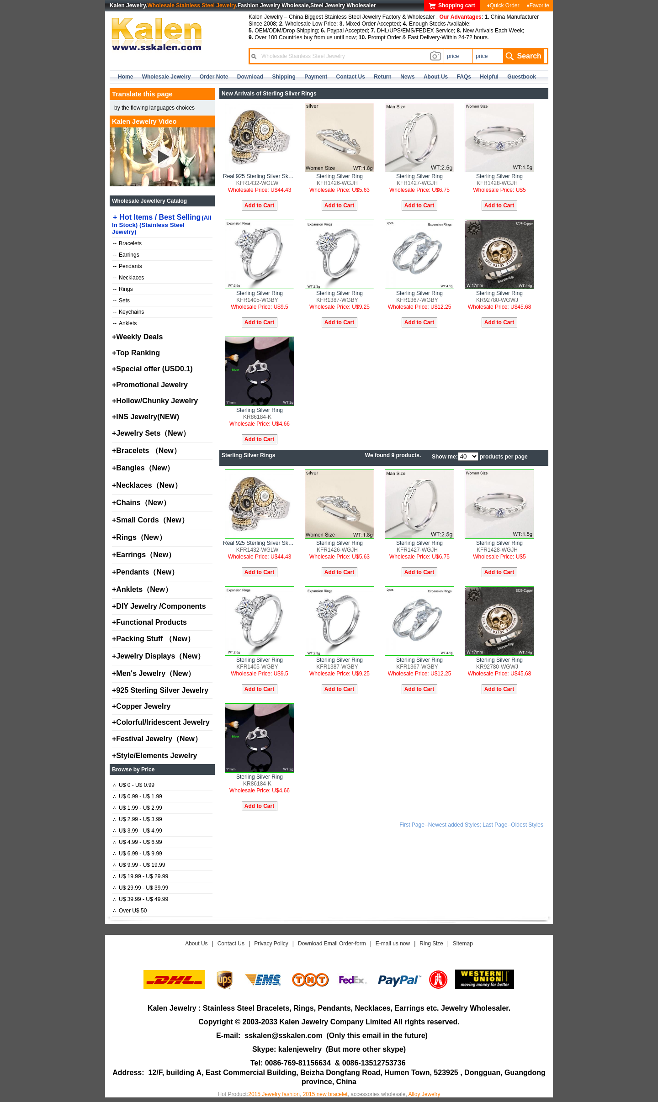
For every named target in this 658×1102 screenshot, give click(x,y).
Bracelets (127, 243)
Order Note (214, 77)
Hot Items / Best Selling (162, 224)
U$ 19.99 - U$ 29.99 (140, 876)
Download (250, 77)
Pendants (127, 266)
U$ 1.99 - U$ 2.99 (137, 808)
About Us (196, 943)
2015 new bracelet (325, 1094)
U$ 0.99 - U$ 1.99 (137, 796)
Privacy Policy (271, 943)
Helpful (489, 77)
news (407, 77)
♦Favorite (538, 5)
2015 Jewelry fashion (274, 1094)
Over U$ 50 (130, 910)
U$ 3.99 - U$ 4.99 (137, 831)
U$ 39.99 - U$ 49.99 (140, 899)
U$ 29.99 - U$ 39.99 (140, 888)
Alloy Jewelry (424, 1094)
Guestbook (521, 77)
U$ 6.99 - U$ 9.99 (137, 853)
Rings (123, 289)
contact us (350, 77)
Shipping (283, 77)
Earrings (126, 255)
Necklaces (128, 277)
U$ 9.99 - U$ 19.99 (139, 865)
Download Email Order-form (332, 943)
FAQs (464, 77)
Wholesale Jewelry (166, 77)
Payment (315, 77)
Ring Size (431, 943)
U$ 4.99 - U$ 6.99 (137, 842)
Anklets (125, 323)
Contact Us (231, 943)
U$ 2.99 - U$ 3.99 (137, 819)
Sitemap (463, 943)
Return (383, 77)
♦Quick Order (503, 5)
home (125, 77)
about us (436, 77)
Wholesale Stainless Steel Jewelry (192, 5)
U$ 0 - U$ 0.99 (133, 785)
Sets (121, 300)
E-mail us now (393, 943)
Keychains (128, 312)
